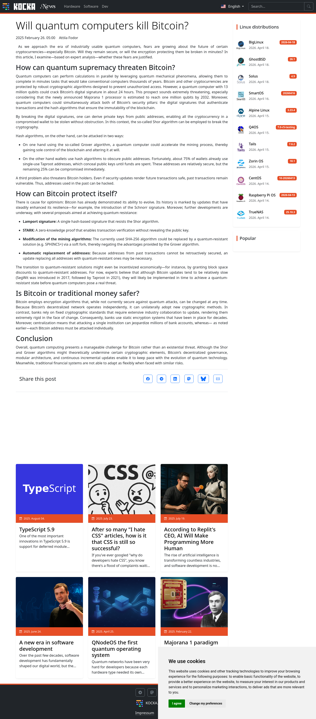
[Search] (276, 6)
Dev (105, 6)
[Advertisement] (121, 426)
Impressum (144, 712)
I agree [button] (176, 703)
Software (91, 6)
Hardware (72, 6)
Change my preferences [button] (205, 703)
